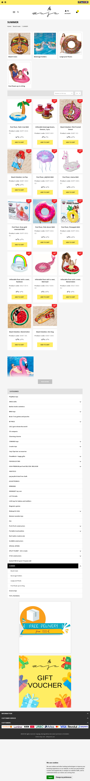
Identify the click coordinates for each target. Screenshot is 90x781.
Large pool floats (16, 581)
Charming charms (15, 436)
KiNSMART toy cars (15, 491)
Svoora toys (13, 591)
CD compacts (13, 431)
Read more (45, 382)
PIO (10, 521)
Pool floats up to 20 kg (18, 586)
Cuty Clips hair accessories (18, 451)
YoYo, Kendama (14, 596)
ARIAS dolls (13, 402)
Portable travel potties (16, 531)
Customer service (9, 718)
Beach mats (14, 571)
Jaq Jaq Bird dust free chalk (18, 476)
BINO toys (12, 411)
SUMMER (12, 566)
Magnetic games (14, 506)
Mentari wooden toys (16, 516)
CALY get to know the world (18, 426)
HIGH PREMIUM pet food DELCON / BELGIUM (23, 466)
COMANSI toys (13, 441)
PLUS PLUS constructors (17, 526)
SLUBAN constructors (16, 541)
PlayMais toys (13, 397)
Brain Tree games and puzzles (19, 416)
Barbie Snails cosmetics (17, 406)
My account (67, 12)
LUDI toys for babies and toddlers (20, 501)
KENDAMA (12, 486)
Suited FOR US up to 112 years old (20, 561)
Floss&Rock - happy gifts (17, 456)
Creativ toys (13, 446)
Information (7, 713)
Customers (6, 723)
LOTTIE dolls (13, 496)
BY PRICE (12, 421)
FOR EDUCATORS (14, 461)
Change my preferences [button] (63, 777)
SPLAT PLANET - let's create (18, 551)
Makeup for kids (14, 511)
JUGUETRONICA (14, 481)
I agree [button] (50, 777)
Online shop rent (40, 736)
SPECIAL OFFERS (14, 546)
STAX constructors (15, 556)
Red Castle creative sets (17, 536)
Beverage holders (16, 576)
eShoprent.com (50, 736)
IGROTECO (12, 471)
